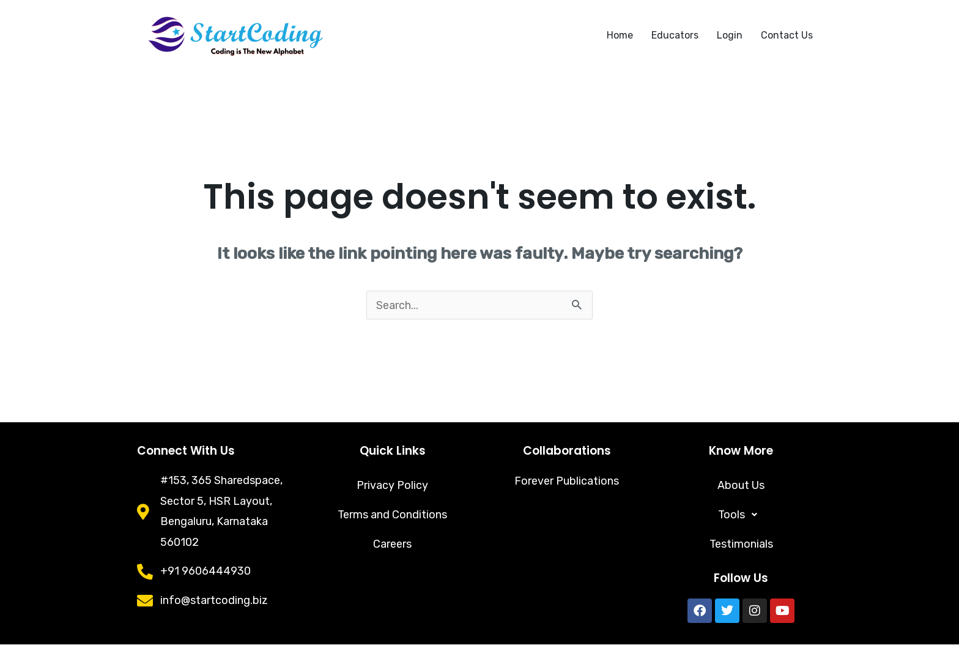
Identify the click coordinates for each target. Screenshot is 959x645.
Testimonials (741, 544)
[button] (741, 515)
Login (729, 35)
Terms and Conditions (393, 515)
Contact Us (787, 35)
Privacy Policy (392, 486)
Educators (674, 35)
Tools (741, 515)
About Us (741, 486)
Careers (392, 544)
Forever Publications (566, 481)
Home (620, 35)
